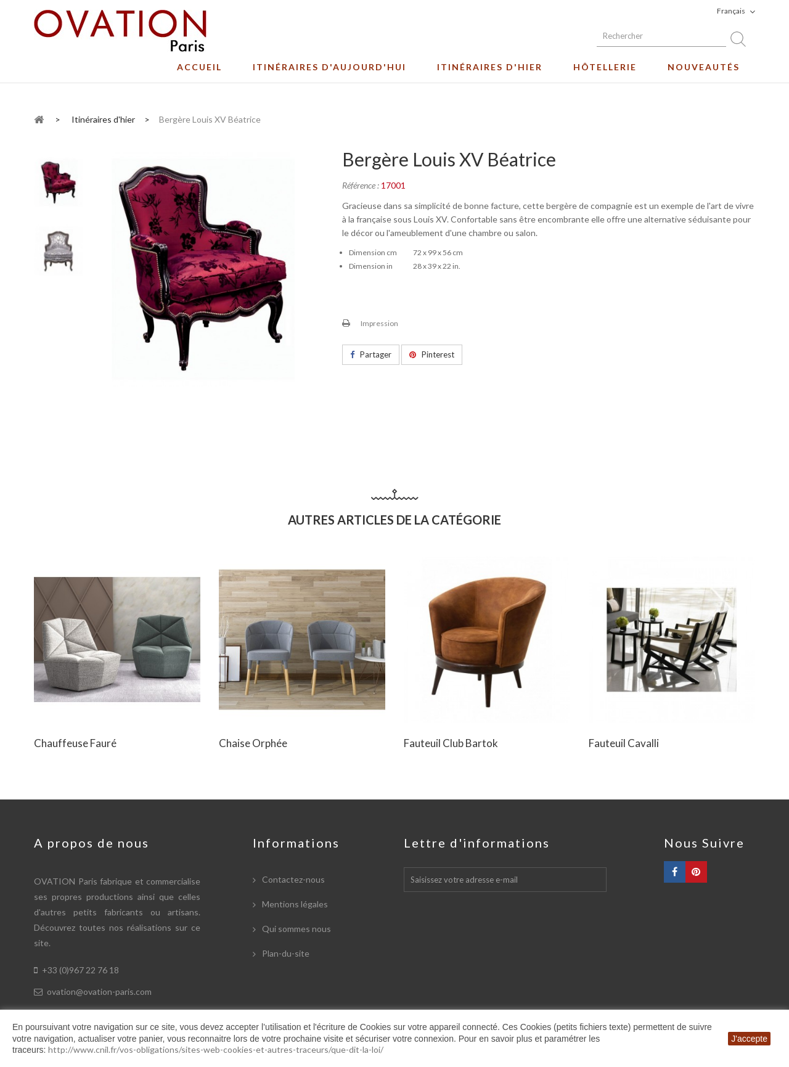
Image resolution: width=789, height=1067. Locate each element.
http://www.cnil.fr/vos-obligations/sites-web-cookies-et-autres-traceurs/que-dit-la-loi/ (215, 1049)
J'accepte (749, 1039)
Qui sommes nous (295, 928)
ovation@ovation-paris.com (99, 991)
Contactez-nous (292, 879)
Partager (370, 354)
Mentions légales (294, 904)
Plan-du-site (284, 953)
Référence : (360, 185)
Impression (379, 323)
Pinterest (431, 354)
